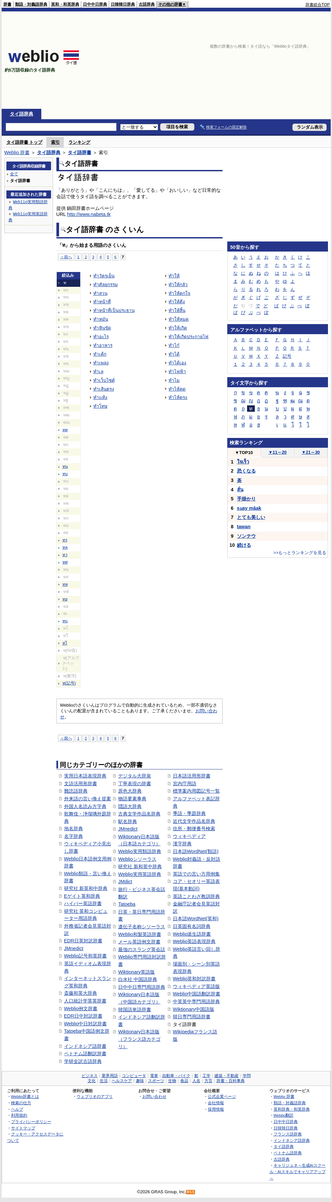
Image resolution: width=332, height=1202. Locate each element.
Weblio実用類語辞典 (139, 851)
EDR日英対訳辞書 (83, 940)
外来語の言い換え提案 (87, 798)
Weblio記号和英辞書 (85, 956)
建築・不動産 (227, 1076)
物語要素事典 (132, 798)
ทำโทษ (100, 406)
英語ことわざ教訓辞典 (196, 896)
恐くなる (246, 471)
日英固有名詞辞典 (191, 926)
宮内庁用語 (184, 783)
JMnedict (74, 948)
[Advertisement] (212, 60)
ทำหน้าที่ (102, 301)
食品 (184, 1081)
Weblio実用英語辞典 (139, 874)
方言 (208, 1081)
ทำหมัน (100, 319)
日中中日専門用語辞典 (141, 987)
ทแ (65, 621)
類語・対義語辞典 (31, 4)
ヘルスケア (122, 1081)
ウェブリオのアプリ (95, 1096)
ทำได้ (174, 354)
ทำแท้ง (100, 397)
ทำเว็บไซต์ (104, 380)
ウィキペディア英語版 (196, 986)
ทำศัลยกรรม (105, 284)
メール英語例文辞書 (139, 941)
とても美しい (251, 517)
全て (14, 174)
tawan (244, 526)
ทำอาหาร (102, 345)
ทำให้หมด (179, 319)
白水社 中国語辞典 (137, 979)
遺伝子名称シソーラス (141, 926)
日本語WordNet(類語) (196, 851)
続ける (244, 545)
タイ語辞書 (79, 152)
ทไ (64, 643)
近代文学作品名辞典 (194, 821)
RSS (191, 1192)
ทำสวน (100, 293)
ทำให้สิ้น (177, 310)
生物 (172, 1081)
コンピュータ (134, 1076)
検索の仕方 (21, 1103)
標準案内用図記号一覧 (196, 791)
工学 (206, 1076)
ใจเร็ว (243, 461)
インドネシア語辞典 (292, 1140)
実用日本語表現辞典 (85, 775)
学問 (247, 1076)
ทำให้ (174, 275)
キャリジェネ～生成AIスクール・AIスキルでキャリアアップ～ (298, 1171)
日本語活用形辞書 (191, 775)
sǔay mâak (249, 508)
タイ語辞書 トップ (24, 142)
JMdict (125, 881)
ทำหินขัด (102, 327)
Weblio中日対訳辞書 (85, 1023)
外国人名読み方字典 (85, 806)
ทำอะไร (101, 336)
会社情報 (216, 1103)
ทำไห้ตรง (178, 397)
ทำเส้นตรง (103, 389)
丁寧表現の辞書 (134, 783)
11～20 (277, 452)
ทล (65, 547)
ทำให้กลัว (178, 284)
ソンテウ (246, 536)
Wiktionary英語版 (136, 972)
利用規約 (19, 1115)
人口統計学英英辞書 (85, 1001)
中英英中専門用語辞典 (196, 1001)
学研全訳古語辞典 (83, 1061)
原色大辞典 (130, 791)
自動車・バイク (176, 1076)
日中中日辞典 (95, 4)
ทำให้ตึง (177, 301)
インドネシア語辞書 (85, 1046)
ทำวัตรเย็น (103, 275)
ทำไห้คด (177, 389)
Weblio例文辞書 (81, 1008)
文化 (92, 1081)
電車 (154, 1076)
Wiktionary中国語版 (193, 1009)
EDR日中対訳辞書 (83, 1016)
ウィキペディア (189, 836)
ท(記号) (69, 683)
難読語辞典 (76, 791)
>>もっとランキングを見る (299, 552)
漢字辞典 (182, 843)
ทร (64, 540)
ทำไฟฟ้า (177, 371)
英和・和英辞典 (65, 4)
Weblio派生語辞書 (192, 934)
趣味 (140, 1081)
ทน (65, 466)
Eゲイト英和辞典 (82, 896)
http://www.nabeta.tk (89, 214)
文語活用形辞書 (80, 783)
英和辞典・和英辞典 (292, 1109)
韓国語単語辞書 (134, 1009)
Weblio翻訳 (283, 1115)
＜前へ (66, 257)
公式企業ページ (222, 1096)
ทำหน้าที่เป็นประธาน (114, 310)
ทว (64, 554)
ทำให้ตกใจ (179, 293)
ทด (65, 430)
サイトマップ (23, 1128)
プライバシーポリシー (31, 1121)
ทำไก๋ (174, 345)
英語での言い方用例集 (196, 874)
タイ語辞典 (21, 114)
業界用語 (110, 1076)
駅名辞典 (127, 821)
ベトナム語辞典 (288, 1153)
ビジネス (90, 1076)
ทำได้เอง (177, 362)
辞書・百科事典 (231, 1081)
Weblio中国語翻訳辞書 (197, 993)
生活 (104, 1081)
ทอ (64, 599)
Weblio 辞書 (17, 152)
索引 (55, 142)
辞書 (7, 4)
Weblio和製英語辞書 (139, 934)
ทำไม (174, 380)
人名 (196, 1081)
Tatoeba (126, 904)
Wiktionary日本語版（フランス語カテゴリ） (139, 1039)
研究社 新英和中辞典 (86, 888)
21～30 (310, 452)
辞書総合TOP (317, 4)
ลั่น (240, 489)
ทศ (65, 562)
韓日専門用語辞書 (191, 1016)
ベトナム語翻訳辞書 (85, 1053)
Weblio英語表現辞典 (194, 941)
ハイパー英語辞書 (83, 903)
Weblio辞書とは (25, 1096)
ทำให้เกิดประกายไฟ (188, 336)
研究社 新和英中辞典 (140, 866)
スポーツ (156, 1081)
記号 (287, 356)
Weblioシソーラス (137, 859)
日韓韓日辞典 (123, 4)
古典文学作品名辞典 (139, 813)
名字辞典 (73, 836)
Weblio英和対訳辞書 (194, 978)
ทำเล (98, 371)
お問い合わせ (154, 1096)
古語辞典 (147, 4)
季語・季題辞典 (189, 813)
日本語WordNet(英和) (196, 918)
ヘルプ (17, 1109)
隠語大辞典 (130, 806)
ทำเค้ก (99, 354)
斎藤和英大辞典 (80, 993)
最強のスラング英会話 (141, 949)
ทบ (65, 474)
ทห (65, 584)
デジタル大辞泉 (134, 775)
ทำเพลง (101, 362)
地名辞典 (73, 828)
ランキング (79, 142)
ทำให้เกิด (178, 327)
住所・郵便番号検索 (194, 828)
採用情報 (216, 1109)
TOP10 (244, 452)
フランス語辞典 (288, 1134)
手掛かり (246, 498)
